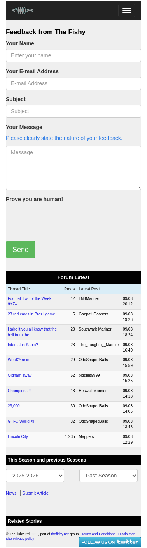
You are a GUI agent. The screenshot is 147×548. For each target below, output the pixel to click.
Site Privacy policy (20, 539)
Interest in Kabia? (23, 345)
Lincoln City (18, 436)
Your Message (24, 127)
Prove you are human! (34, 199)
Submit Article (36, 493)
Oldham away (20, 375)
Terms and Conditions (99, 534)
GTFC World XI (21, 421)
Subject (16, 99)
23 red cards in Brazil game (31, 314)
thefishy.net (60, 534)
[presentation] (65, 220)
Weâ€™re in (18, 360)
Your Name (20, 43)
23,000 (14, 406)
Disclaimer (126, 534)
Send (20, 249)
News (11, 493)
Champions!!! (19, 391)
